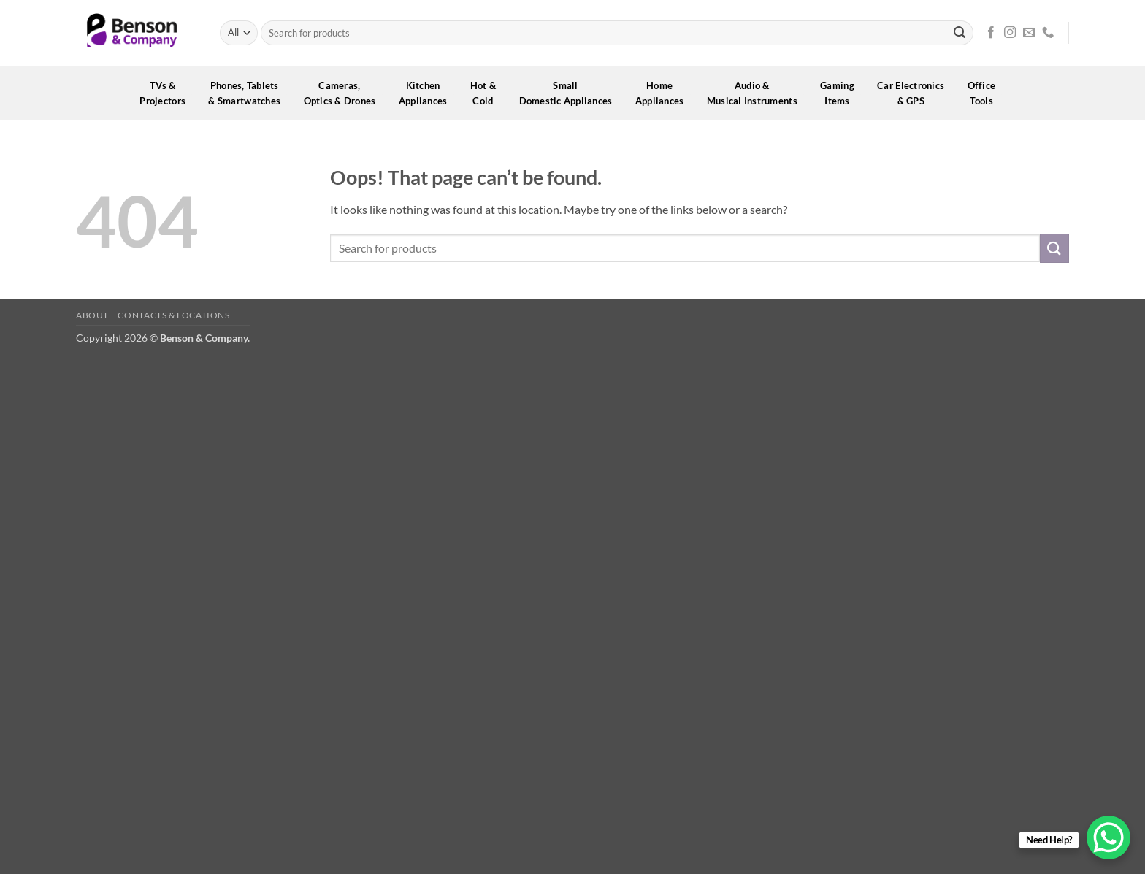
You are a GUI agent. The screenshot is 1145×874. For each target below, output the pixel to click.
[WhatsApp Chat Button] (1108, 837)
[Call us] (1048, 32)
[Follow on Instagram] (1010, 32)
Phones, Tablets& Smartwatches (249, 93)
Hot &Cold (488, 93)
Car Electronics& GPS (915, 93)
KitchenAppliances (428, 93)
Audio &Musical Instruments (757, 93)
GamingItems (842, 93)
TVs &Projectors (167, 93)
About (92, 315)
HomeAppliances (664, 93)
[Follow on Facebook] (991, 32)
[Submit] (959, 32)
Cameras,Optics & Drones (345, 93)
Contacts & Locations (173, 315)
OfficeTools (987, 93)
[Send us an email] (1029, 32)
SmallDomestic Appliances (570, 93)
